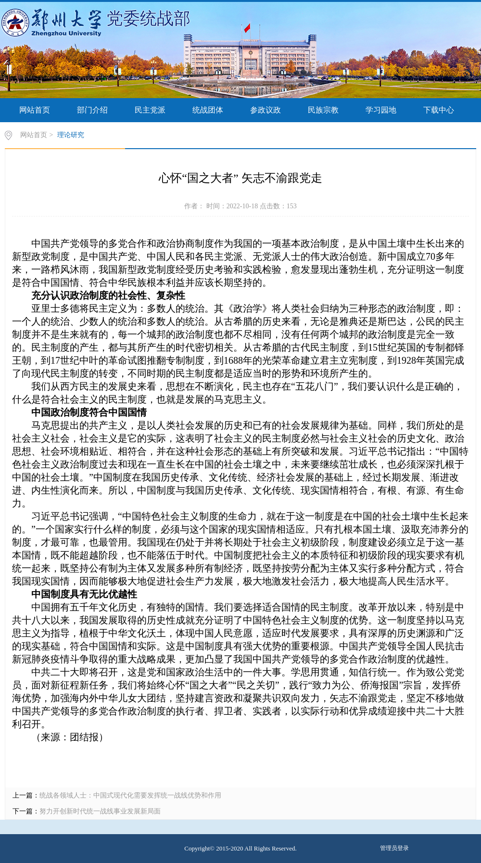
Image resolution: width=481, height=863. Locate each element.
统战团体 (207, 110)
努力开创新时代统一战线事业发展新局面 (100, 811)
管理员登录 (394, 848)
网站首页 (34, 110)
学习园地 (381, 110)
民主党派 (150, 110)
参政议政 (265, 110)
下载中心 (438, 110)
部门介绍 (92, 110)
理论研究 (70, 135)
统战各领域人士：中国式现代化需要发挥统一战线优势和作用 (130, 795)
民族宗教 (323, 110)
